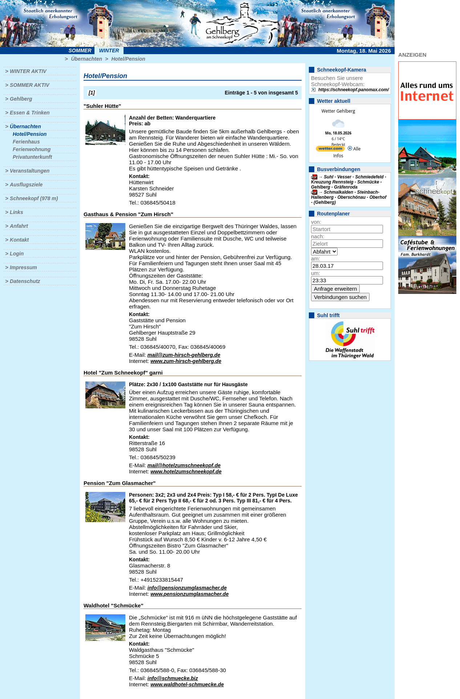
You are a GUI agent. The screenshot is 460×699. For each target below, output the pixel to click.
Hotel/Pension (128, 59)
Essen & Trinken (29, 113)
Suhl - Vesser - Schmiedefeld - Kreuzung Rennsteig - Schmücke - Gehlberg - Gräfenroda (348, 182)
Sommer (80, 50)
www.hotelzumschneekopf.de (186, 471)
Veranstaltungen (29, 171)
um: (315, 273)
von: (316, 222)
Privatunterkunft (32, 157)
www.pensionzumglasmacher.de (189, 594)
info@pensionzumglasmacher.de (187, 588)
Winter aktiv (28, 71)
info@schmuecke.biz (173, 678)
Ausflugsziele (26, 184)
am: (315, 258)
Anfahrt (19, 226)
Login (17, 253)
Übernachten (86, 59)
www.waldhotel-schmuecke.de (187, 684)
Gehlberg (21, 99)
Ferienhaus (26, 142)
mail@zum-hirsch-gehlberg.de (184, 355)
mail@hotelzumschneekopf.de (184, 465)
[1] (91, 93)
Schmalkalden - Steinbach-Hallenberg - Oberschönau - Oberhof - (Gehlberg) (348, 197)
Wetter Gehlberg (338, 111)
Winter (109, 50)
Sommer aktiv (29, 85)
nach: (317, 236)
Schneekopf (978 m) (34, 198)
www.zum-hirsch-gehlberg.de (185, 361)
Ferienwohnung (32, 149)
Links (16, 212)
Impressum (23, 267)
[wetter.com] (330, 150)
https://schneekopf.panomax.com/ (353, 89)
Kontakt (19, 240)
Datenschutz (25, 281)
